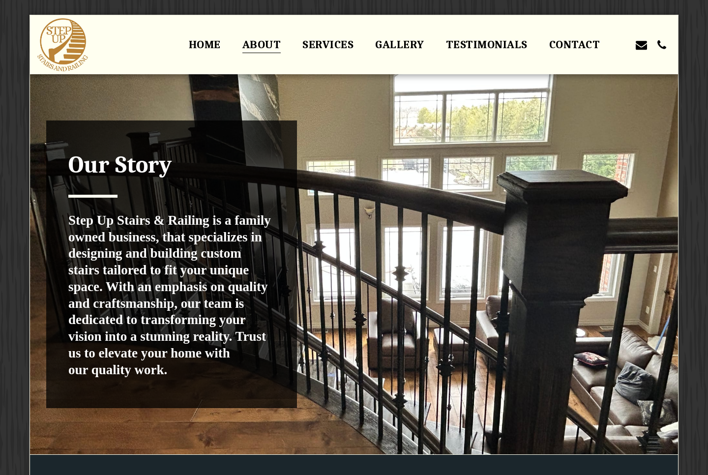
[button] (621, 45)
